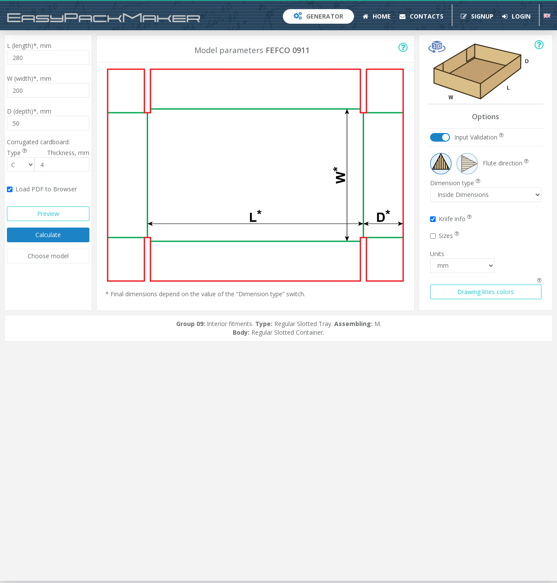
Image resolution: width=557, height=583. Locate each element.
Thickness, (68, 153)
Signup (477, 16)
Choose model (48, 256)
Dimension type (455, 183)
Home (377, 16)
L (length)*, (29, 45)
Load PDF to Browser (42, 189)
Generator (318, 16)
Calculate (48, 235)
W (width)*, (29, 78)
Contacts (421, 16)
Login (516, 16)
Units (437, 254)
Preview (48, 213)
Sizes (444, 235)
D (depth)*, (29, 111)
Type (17, 153)
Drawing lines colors (485, 292)
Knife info (451, 219)
